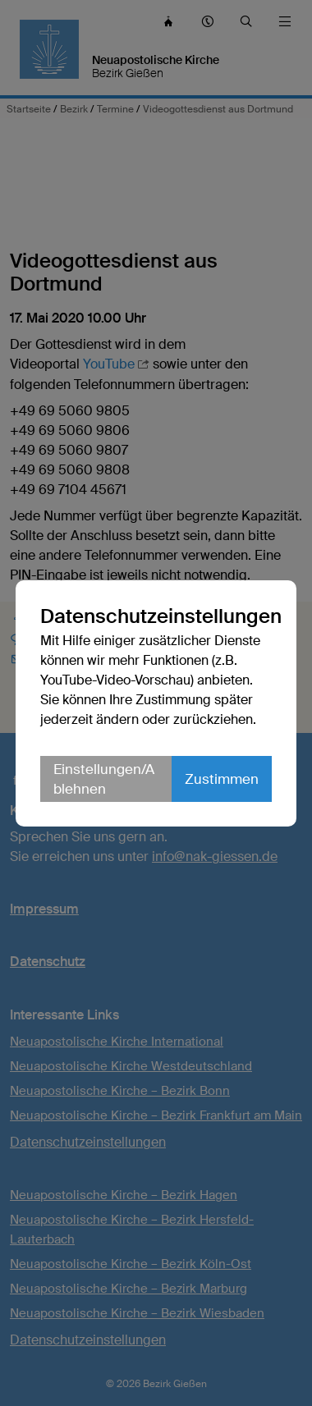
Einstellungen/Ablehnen (103, 779)
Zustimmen (222, 779)
